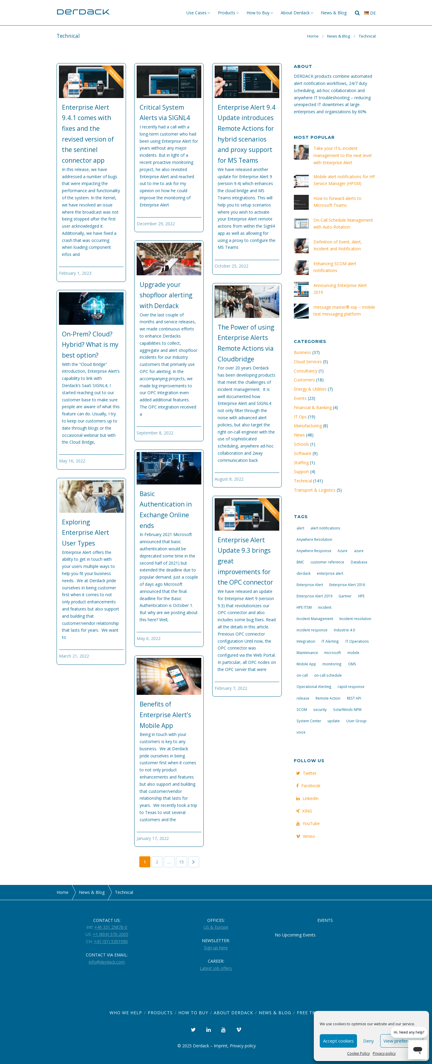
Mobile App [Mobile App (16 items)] (306, 663)
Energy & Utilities (310, 389)
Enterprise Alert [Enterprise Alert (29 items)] (310, 584)
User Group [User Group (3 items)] (356, 720)
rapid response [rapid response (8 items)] (351, 686)
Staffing (301, 462)
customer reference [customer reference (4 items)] (327, 562)
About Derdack (295, 12)
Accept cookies (338, 1041)
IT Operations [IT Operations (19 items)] (357, 641)
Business (302, 352)
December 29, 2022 (156, 223)
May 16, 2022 (72, 461)
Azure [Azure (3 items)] (342, 550)
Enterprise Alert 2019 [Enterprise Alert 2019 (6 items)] (314, 596)
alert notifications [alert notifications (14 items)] (325, 528)
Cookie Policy (358, 1053)
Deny (368, 1041)
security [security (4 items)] (320, 709)
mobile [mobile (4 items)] (353, 652)
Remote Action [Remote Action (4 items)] (328, 698)
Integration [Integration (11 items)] (306, 641)
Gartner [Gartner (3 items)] (345, 596)
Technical (303, 481)
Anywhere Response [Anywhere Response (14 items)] (314, 550)
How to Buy (258, 12)
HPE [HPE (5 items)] (361, 596)
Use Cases (196, 12)
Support (301, 471)
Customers (304, 380)
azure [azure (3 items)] (359, 550)
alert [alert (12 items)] (300, 528)
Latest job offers (216, 968)
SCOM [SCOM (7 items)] (302, 709)
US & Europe (216, 927)
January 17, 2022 (153, 838)
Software (302, 453)
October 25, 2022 (231, 266)
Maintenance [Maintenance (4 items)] (307, 652)
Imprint (220, 1046)
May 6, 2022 (148, 638)
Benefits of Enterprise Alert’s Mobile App (165, 714)
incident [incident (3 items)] (324, 607)
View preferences (401, 1041)
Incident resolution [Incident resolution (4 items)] (355, 618)
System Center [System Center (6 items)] (309, 720)
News (299, 435)
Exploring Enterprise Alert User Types (85, 532)
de (370, 13)
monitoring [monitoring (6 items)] (331, 663)
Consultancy (305, 371)
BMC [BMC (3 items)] (300, 562)
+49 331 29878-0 (110, 927)
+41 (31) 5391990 (111, 941)
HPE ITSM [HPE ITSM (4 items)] (304, 607)
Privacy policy (384, 1053)
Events (300, 398)
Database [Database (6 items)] (359, 562)
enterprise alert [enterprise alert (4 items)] (330, 573)
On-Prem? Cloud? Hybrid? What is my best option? (90, 344)
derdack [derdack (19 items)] (304, 573)
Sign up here (216, 947)
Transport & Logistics (315, 490)
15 (181, 862)
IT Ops (300, 417)
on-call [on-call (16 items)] (302, 675)
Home (313, 36)
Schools (301, 444)
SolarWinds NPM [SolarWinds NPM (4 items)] (347, 709)
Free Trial (309, 1012)
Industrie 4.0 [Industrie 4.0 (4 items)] (344, 629)
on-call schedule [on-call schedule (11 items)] (328, 675)
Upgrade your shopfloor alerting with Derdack (166, 295)
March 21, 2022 (74, 656)
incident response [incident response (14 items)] (312, 629)
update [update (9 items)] (333, 720)
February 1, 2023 (75, 273)
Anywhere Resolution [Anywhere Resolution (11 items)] (314, 539)
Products (226, 12)
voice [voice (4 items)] (301, 732)
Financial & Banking (313, 407)
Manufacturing (308, 425)
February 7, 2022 (231, 688)
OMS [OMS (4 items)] (352, 663)
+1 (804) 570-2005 (110, 934)
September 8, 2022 (155, 433)
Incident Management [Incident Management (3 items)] (315, 618)
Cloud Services (308, 361)
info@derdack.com (107, 962)
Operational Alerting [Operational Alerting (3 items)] (314, 686)
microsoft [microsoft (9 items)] (332, 652)
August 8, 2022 (229, 479)
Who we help (126, 1012)
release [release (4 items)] (303, 698)
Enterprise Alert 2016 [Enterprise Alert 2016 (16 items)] (347, 584)
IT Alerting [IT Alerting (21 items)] (330, 641)
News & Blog (334, 12)
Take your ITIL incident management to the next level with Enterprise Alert (343, 155)
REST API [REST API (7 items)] (354, 698)
